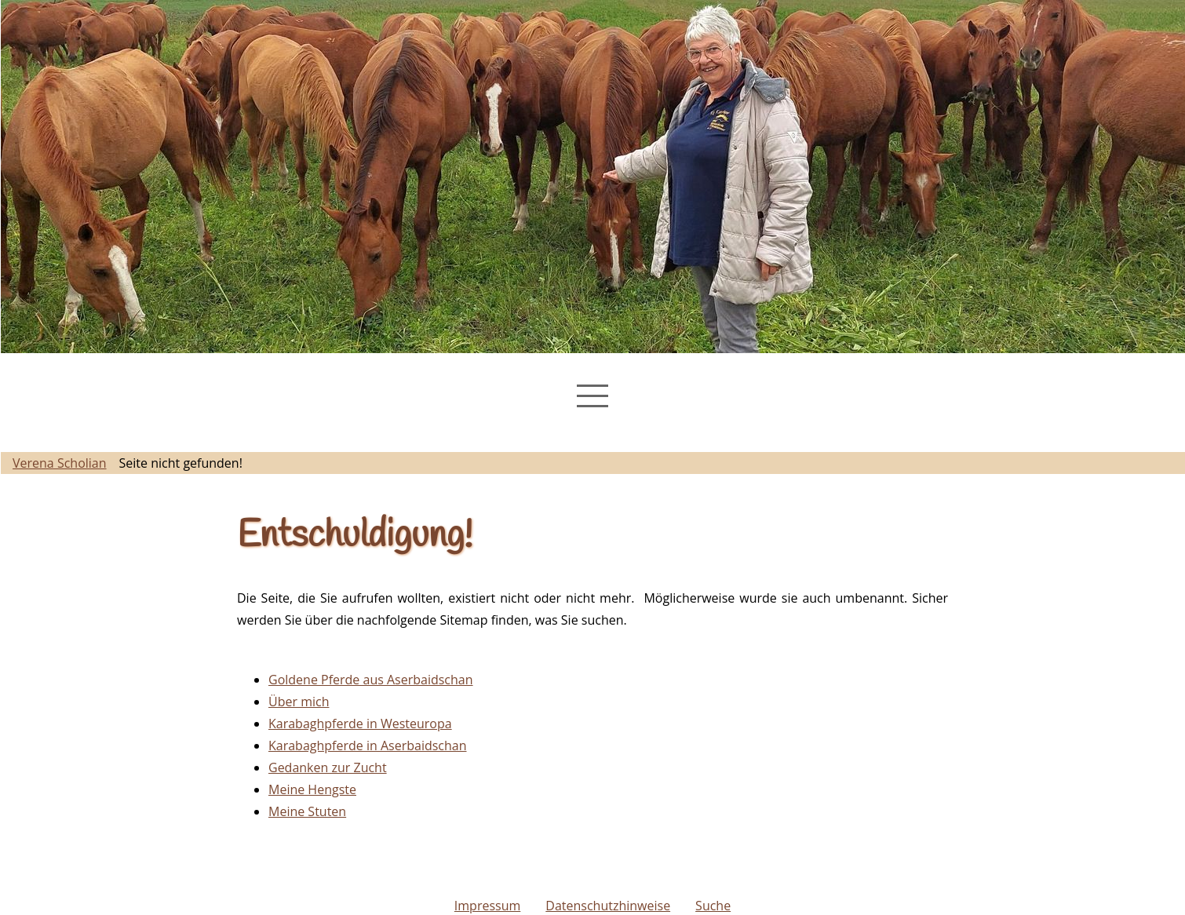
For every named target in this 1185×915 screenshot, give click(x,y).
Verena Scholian (60, 463)
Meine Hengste (312, 789)
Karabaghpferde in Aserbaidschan (367, 745)
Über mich (298, 701)
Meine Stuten (307, 811)
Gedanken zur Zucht (327, 767)
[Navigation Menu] (592, 396)
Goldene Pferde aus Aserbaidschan (370, 679)
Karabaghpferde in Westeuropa (360, 723)
